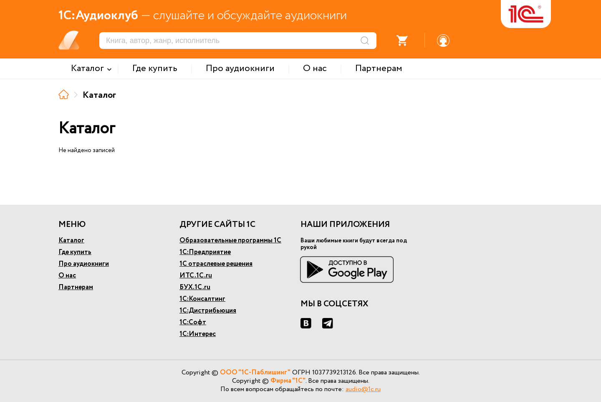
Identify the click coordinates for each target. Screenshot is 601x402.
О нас (67, 275)
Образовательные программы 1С (230, 240)
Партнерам (75, 287)
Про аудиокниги (83, 264)
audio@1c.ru (363, 389)
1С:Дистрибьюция (207, 310)
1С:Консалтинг (202, 299)
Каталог (71, 240)
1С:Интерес (197, 334)
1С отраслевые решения (216, 264)
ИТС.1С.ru (195, 275)
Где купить (74, 252)
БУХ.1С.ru (194, 287)
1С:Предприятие (205, 252)
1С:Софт (192, 322)
